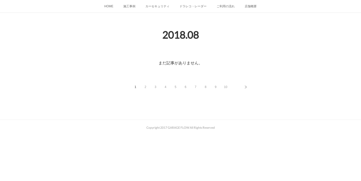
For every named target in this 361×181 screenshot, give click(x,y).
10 (225, 87)
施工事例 (129, 6)
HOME (108, 6)
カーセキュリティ (157, 6)
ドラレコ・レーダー (193, 6)
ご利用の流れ (226, 6)
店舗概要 (251, 6)
